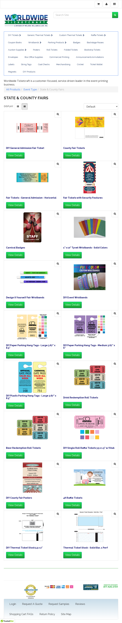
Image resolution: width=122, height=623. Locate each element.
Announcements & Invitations (90, 57)
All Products (13, 89)
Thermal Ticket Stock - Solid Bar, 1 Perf (85, 548)
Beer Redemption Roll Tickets (23, 448)
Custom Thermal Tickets (71, 35)
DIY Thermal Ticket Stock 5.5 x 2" (24, 548)
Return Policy (47, 614)
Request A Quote (32, 604)
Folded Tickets (71, 50)
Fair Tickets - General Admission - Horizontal (31, 198)
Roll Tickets (52, 50)
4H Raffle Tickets (72, 498)
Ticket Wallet (96, 64)
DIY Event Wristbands (75, 297)
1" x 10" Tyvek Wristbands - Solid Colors (85, 248)
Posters (36, 50)
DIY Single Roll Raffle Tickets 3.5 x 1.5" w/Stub (88, 448)
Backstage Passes (95, 42)
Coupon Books (15, 42)
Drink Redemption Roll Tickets (80, 397)
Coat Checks (44, 64)
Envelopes (13, 57)
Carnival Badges (15, 248)
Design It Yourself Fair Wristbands (25, 297)
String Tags (26, 64)
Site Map (66, 614)
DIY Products (29, 72)
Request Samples (58, 604)
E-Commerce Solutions (31, 597)
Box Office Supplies (34, 57)
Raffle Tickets (98, 35)
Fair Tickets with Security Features (82, 198)
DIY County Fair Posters (19, 498)
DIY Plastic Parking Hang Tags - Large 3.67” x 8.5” (31, 397)
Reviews (80, 604)
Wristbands (34, 42)
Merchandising (63, 64)
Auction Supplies (17, 50)
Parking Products (57, 42)
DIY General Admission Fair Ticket (25, 148)
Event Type (30, 89)
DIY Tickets (14, 35)
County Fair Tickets (74, 148)
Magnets (12, 72)
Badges (76, 42)
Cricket (80, 64)
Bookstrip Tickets (92, 50)
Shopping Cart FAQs (21, 614)
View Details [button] (15, 155)
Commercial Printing (59, 57)
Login (12, 604)
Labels (11, 64)
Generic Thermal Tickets (40, 35)
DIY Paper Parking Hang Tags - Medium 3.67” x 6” (89, 346)
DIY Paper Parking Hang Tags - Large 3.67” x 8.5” (30, 346)
